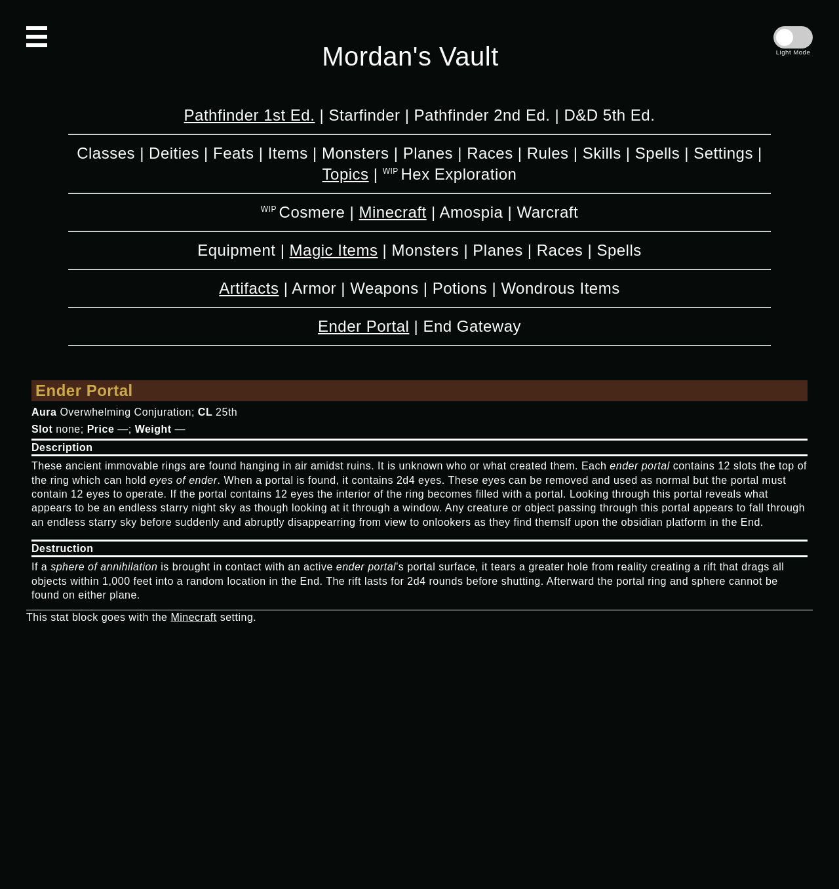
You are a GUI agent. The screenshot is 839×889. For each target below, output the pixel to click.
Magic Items (334, 250)
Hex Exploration (458, 174)
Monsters (355, 153)
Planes (428, 153)
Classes (106, 153)
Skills (602, 153)
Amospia (471, 212)
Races (490, 153)
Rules (548, 153)
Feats (233, 153)
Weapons (384, 288)
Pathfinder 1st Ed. (249, 115)
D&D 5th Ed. (609, 115)
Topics (345, 174)
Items (288, 153)
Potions (460, 288)
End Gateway (472, 326)
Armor (314, 288)
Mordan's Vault (410, 56)
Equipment (236, 250)
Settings (723, 153)
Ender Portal (363, 326)
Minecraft (393, 212)
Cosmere (312, 212)
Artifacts (249, 288)
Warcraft (547, 212)
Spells (657, 153)
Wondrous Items (560, 288)
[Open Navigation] (36, 36)
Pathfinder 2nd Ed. (482, 115)
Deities (174, 153)
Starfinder (364, 115)
